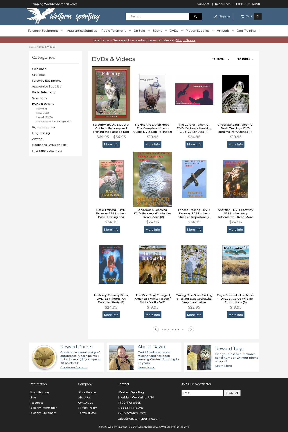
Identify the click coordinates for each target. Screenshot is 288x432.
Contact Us (85, 402)
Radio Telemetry (116, 30)
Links (33, 397)
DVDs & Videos (43, 104)
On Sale (142, 30)
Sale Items (39, 98)
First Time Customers (47, 150)
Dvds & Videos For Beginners (53, 121)
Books (159, 30)
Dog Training (249, 30)
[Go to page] (173, 329)
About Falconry (39, 392)
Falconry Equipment (45, 30)
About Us (84, 397)
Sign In (222, 16)
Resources (223, 4)
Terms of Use (87, 413)
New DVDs (42, 112)
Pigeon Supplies (200, 30)
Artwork (225, 30)
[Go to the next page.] (191, 329)
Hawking (41, 108)
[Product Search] (157, 16)
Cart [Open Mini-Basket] (251, 16)
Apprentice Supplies (82, 30)
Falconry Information (43, 407)
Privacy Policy (87, 407)
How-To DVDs (44, 117)
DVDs (176, 30)
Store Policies (87, 392)
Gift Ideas (38, 74)
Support (203, 4)
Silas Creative (181, 427)
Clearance (39, 69)
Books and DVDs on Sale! (49, 145)
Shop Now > (186, 40)
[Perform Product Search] (195, 16)
